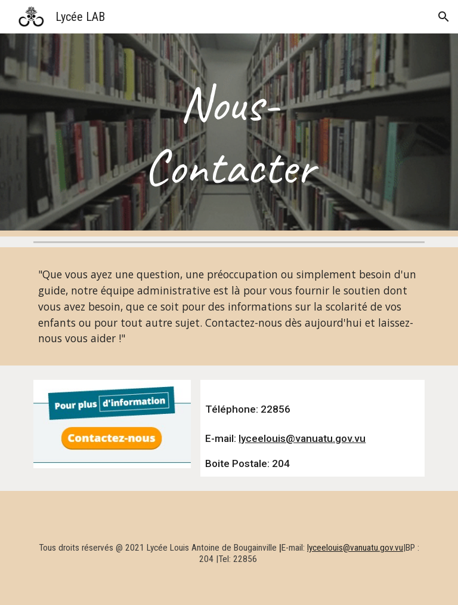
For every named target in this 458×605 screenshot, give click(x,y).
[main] (228, 135)
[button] (443, 16)
